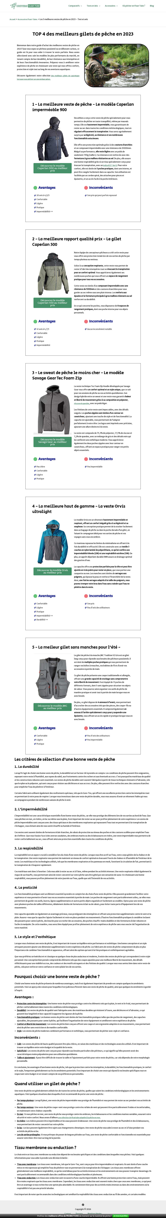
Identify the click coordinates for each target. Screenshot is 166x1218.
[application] (86, 6)
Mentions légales (92, 1214)
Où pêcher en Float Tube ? (135, 6)
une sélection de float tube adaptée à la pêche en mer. (82, 1117)
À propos (79, 1214)
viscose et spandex (82, 403)
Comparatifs (80, 6)
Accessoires (114, 6)
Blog (153, 6)
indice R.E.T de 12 (110, 165)
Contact (69, 1214)
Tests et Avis (97, 6)
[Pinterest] (83, 1205)
